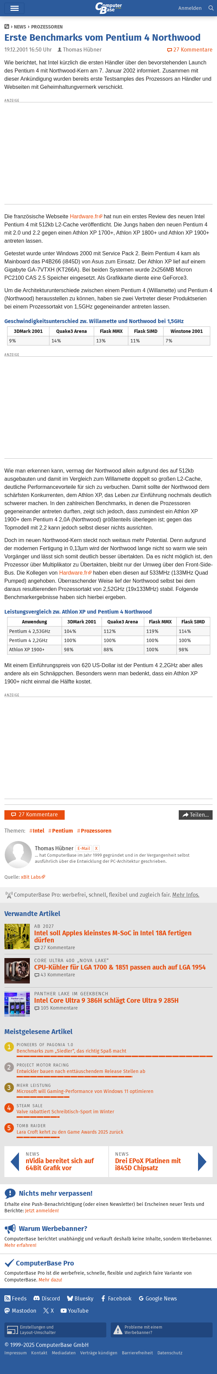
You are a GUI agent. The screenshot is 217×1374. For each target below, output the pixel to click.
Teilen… (199, 815)
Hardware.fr (84, 216)
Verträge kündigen (98, 1353)
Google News (161, 1298)
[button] (211, 8)
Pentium (62, 831)
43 (55, 974)
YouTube (78, 1311)
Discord (51, 1298)
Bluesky (83, 1298)
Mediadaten (64, 1353)
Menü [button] (14, 8)
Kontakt (39, 1353)
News (20, 27)
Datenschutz (169, 1353)
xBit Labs (31, 877)
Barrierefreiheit (137, 1353)
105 (56, 1007)
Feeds (19, 1298)
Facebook (119, 1298)
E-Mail (84, 848)
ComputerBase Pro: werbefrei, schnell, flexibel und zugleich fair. (102, 895)
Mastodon (24, 1311)
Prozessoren (47, 27)
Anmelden (190, 8)
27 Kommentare (34, 814)
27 (55, 947)
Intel (38, 831)
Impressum (15, 1353)
